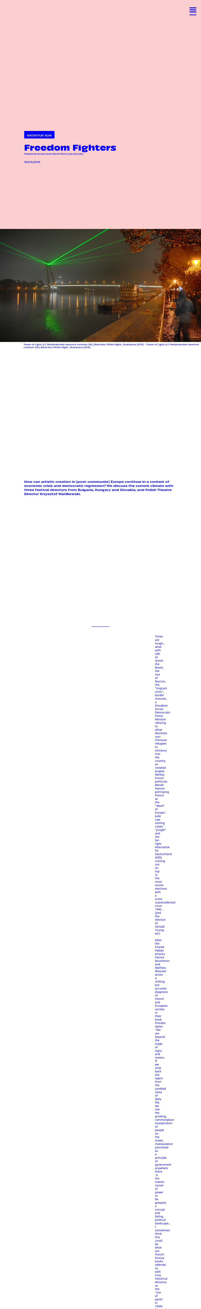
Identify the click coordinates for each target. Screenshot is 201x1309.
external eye (39, 135)
